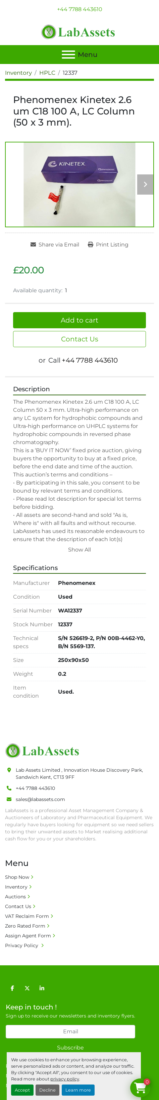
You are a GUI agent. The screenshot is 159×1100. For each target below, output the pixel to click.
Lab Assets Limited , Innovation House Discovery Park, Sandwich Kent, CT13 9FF (79, 773)
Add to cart (79, 320)
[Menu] (68, 55)
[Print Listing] (108, 244)
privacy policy (64, 1078)
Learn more (78, 1090)
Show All (79, 549)
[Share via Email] (55, 244)
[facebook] (12, 988)
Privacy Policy (22, 945)
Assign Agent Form (28, 936)
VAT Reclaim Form (27, 916)
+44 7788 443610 (79, 9)
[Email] (70, 1031)
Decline (47, 1090)
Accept (22, 1090)
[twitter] (27, 988)
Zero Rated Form (25, 926)
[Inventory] (18, 72)
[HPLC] (47, 72)
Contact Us (79, 339)
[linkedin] (42, 988)
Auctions (15, 897)
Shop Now (17, 877)
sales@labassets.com (40, 799)
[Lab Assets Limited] (44, 750)
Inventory (16, 887)
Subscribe (70, 1047)
